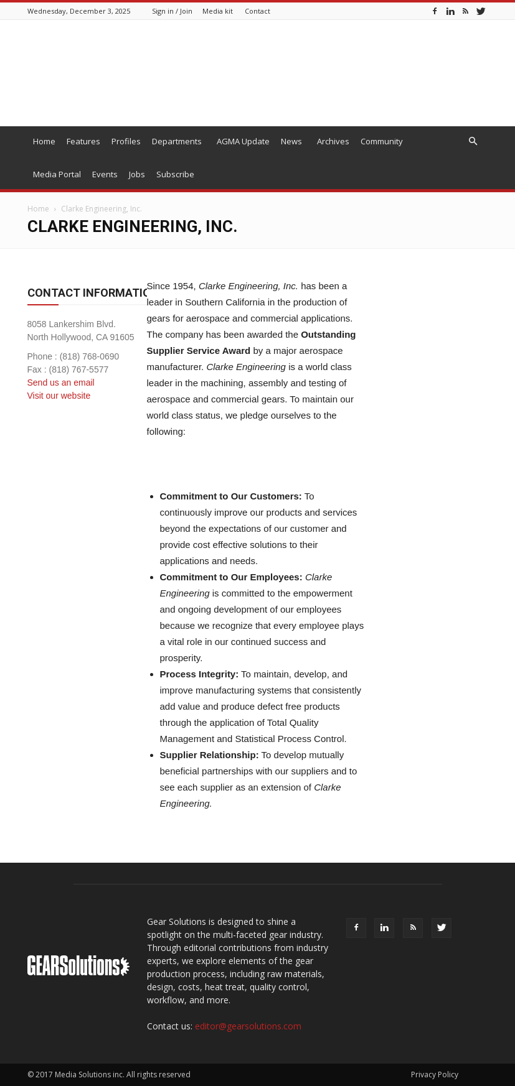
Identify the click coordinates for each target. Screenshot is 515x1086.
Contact (257, 11)
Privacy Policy (434, 1074)
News (291, 141)
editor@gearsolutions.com (248, 1026)
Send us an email (61, 383)
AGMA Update (243, 141)
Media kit (217, 11)
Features (83, 141)
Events (105, 174)
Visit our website (59, 396)
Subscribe (175, 174)
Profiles (126, 141)
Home (44, 141)
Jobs (137, 174)
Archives (333, 141)
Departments (177, 141)
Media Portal (57, 174)
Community (382, 141)
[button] (473, 141)
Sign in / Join (172, 11)
